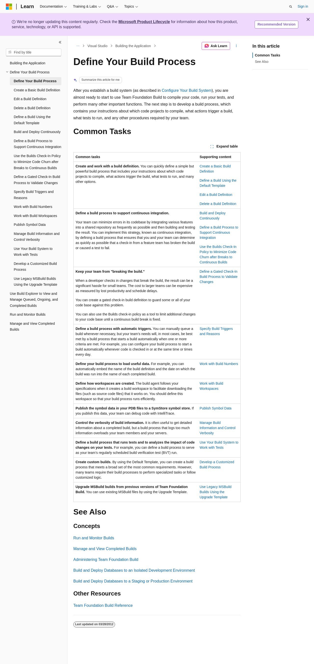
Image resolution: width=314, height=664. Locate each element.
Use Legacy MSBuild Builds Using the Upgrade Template (216, 492)
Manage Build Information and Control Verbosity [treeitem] (37, 237)
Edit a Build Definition (216, 195)
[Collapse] (60, 42)
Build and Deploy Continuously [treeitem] (37, 132)
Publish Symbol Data (216, 408)
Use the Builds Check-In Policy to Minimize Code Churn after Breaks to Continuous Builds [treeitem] (37, 162)
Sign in (303, 6)
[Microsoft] (9, 6)
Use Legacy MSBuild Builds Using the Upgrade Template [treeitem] (35, 282)
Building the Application (133, 46)
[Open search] (291, 6)
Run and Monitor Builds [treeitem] (28, 314)
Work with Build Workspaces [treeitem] (35, 216)
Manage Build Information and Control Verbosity (218, 428)
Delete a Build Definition (218, 204)
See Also (261, 62)
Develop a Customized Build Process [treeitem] (35, 267)
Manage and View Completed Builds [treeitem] (32, 327)
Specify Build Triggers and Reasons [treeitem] (34, 195)
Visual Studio (97, 46)
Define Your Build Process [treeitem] (35, 81)
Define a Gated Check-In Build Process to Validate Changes (219, 277)
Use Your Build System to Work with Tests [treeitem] (33, 252)
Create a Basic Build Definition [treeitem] (37, 90)
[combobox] (33, 52)
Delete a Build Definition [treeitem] (32, 108)
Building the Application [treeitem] (27, 63)
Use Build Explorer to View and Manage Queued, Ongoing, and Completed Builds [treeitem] (34, 300)
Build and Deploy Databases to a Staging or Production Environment (133, 581)
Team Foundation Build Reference (103, 605)
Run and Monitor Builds (93, 538)
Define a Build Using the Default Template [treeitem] (32, 120)
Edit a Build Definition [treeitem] (30, 99)
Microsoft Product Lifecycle (144, 22)
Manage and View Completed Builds (105, 549)
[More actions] (236, 46)
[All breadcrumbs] (77, 46)
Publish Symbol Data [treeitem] (30, 225)
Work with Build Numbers (219, 364)
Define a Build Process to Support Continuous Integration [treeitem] (37, 144)
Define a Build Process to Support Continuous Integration (219, 232)
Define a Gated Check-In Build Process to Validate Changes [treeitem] (37, 180)
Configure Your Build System (187, 90)
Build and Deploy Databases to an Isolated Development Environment (134, 570)
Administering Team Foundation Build (105, 559)
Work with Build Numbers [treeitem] (33, 207)
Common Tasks (267, 55)
